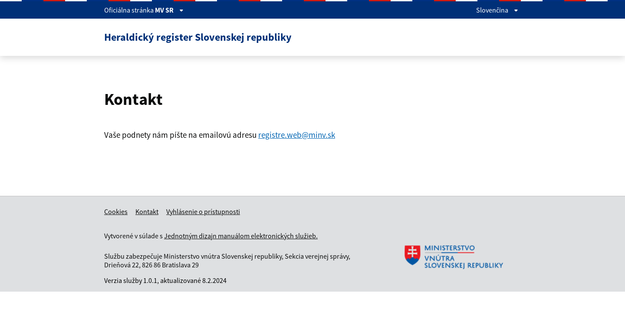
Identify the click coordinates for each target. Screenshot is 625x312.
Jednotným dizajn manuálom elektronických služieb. (241, 235)
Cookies (116, 211)
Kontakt (146, 211)
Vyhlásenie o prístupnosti (203, 211)
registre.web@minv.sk (296, 135)
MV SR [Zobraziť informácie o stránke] (169, 10)
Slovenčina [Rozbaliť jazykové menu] (497, 10)
